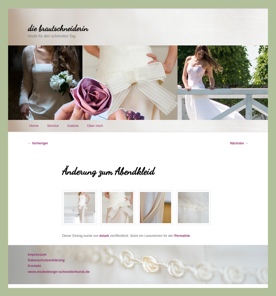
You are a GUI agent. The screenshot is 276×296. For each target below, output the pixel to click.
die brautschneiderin (58, 28)
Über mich (95, 126)
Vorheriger (38, 143)
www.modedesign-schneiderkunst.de (58, 272)
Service (53, 126)
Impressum (37, 254)
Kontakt (34, 266)
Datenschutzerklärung (46, 260)
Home (34, 126)
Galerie (72, 126)
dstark (104, 236)
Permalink (182, 236)
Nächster (239, 143)
